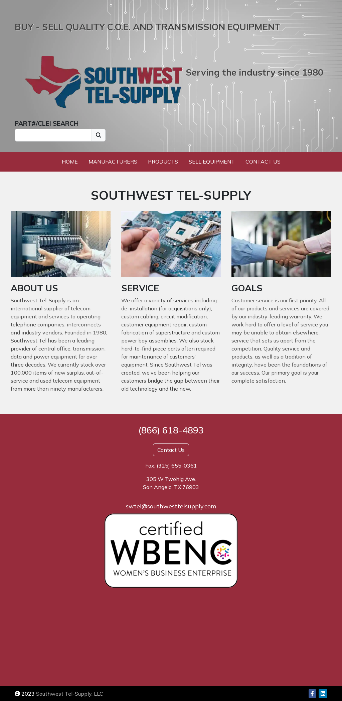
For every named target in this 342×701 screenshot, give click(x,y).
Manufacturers (113, 161)
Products (163, 161)
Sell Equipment (212, 161)
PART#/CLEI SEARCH (46, 123)
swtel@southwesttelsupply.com (171, 506)
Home (70, 161)
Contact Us (263, 161)
